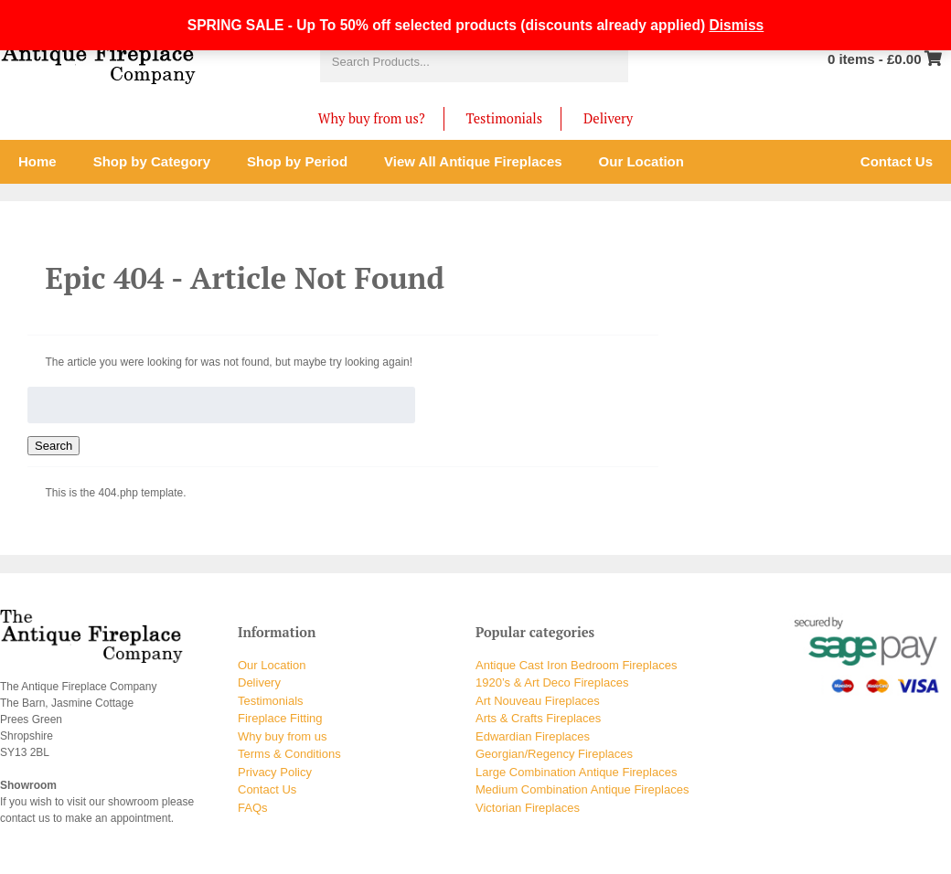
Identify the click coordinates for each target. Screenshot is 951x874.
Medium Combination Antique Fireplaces (582, 789)
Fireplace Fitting (280, 718)
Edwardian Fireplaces (533, 736)
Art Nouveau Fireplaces (538, 701)
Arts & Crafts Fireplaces (538, 718)
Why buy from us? (371, 118)
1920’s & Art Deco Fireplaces (552, 682)
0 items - (875, 59)
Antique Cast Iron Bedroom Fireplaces (576, 665)
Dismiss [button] (736, 25)
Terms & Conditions (289, 754)
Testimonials (504, 118)
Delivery (608, 118)
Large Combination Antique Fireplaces (576, 772)
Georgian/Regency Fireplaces (554, 754)
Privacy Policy (275, 772)
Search (53, 446)
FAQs (253, 808)
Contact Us (267, 789)
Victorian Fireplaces (528, 808)
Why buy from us (282, 736)
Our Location (271, 665)
